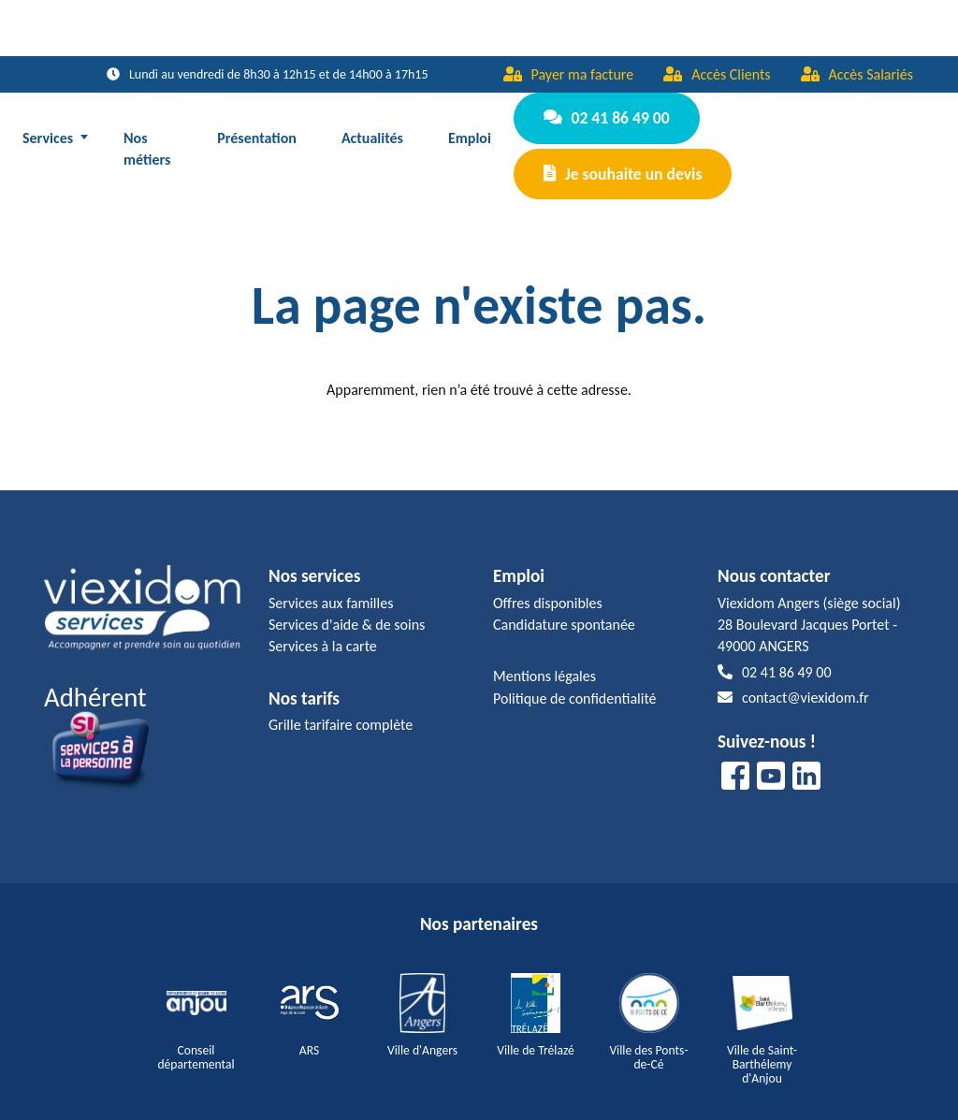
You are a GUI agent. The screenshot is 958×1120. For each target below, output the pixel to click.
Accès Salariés (857, 74)
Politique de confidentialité (575, 679)
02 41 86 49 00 (604, 115)
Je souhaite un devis (620, 161)
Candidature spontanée (564, 605)
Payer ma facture (568, 74)
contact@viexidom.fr (793, 678)
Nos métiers (146, 138)
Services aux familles (331, 583)
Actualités (372, 128)
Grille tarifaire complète (341, 705)
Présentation (258, 128)
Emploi (470, 128)
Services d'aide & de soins (347, 605)
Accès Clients (716, 74)
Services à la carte (323, 626)
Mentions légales (544, 656)
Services (47, 128)
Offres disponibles (547, 583)
